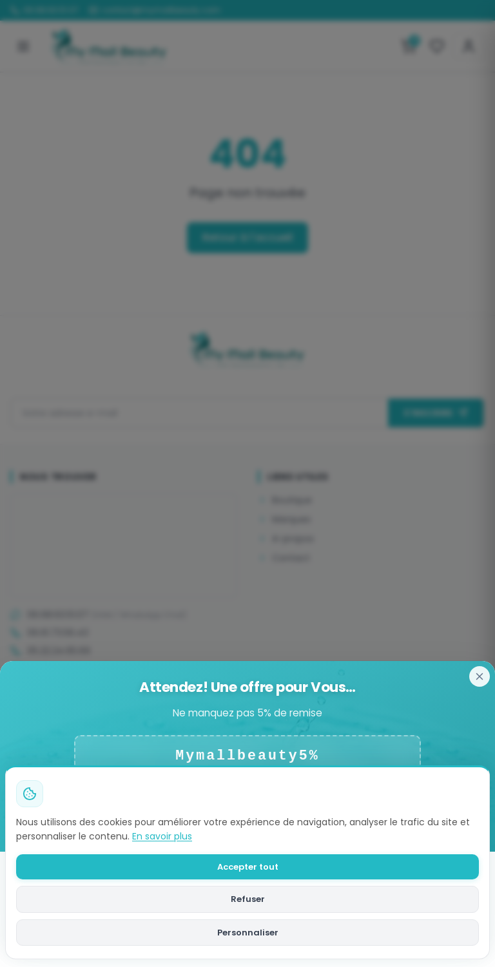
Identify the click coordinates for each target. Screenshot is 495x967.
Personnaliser (247, 932)
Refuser (248, 899)
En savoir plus (162, 836)
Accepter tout (247, 867)
